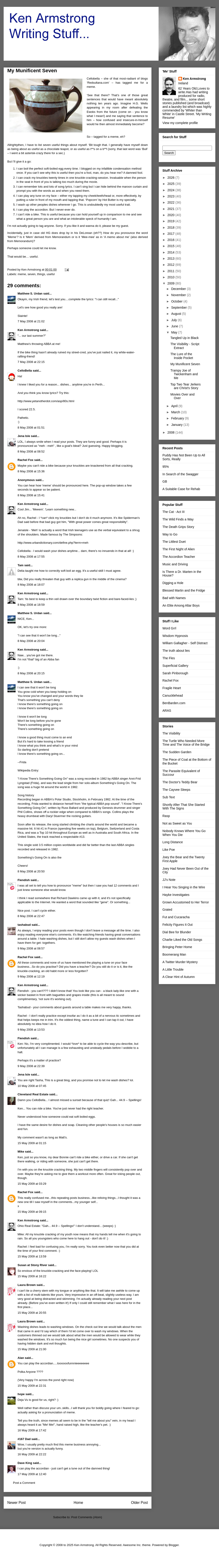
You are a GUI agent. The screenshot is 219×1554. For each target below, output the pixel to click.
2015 (171, 246)
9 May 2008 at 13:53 (31, 1029)
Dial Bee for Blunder (176, 932)
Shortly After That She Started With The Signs (183, 806)
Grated (167, 909)
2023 (171, 196)
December (179, 289)
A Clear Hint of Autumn (178, 977)
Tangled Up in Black (184, 338)
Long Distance (172, 842)
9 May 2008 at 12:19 (31, 976)
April (174, 406)
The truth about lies (176, 650)
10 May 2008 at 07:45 (32, 1086)
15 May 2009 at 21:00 (32, 1349)
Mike (21, 1151)
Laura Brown (27, 1285)
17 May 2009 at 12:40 (32, 1474)
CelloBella (25, 370)
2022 (171, 202)
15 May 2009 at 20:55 (32, 1312)
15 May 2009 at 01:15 (32, 1143)
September (179, 307)
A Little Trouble (173, 969)
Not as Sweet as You (177, 823)
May (174, 332)
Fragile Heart (171, 688)
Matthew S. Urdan (30, 293)
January (177, 425)
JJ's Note (168, 880)
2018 (171, 227)
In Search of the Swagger (180, 474)
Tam (20, 565)
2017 (171, 233)
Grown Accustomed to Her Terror (185, 902)
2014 (171, 252)
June (175, 326)
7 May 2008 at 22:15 (31, 362)
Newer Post (16, 1503)
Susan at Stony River (32, 1265)
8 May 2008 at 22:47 (31, 916)
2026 (171, 177)
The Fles (168, 658)
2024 (171, 190)
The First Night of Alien (178, 549)
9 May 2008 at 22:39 (31, 1066)
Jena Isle (24, 436)
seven (32, 274)
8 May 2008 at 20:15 (31, 673)
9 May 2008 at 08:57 (31, 948)
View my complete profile (180, 123)
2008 (171, 432)
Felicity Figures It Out (177, 924)
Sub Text (168, 797)
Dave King (25, 1463)
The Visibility (171, 733)
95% (165, 466)
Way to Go (169, 534)
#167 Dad (24, 1439)
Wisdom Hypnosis (175, 636)
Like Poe (168, 849)
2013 (171, 258)
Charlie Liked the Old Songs (182, 939)
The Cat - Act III (173, 512)
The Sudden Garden (176, 752)
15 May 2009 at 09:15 (32, 1211)
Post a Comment (24, 1482)
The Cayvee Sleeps (176, 789)
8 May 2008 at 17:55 (31, 556)
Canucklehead (172, 695)
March (176, 412)
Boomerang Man (174, 954)
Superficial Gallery (175, 665)
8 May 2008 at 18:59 (31, 604)
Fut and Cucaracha (176, 917)
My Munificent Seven (185, 364)
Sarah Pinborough (175, 673)
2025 (171, 184)
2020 (171, 215)
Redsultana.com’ (99, 82)
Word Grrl (169, 628)
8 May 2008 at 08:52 (31, 451)
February (178, 418)
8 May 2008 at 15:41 (31, 495)
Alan (21, 1358)
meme (22, 274)
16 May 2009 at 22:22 (32, 1454)
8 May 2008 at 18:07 (31, 584)
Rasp (166, 816)
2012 (171, 264)
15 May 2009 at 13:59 (32, 1256)
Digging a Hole (172, 583)
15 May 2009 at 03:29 (32, 1183)
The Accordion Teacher (178, 557)
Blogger (174, 1545)
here (85, 485)
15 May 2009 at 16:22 (32, 1276)
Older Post (139, 1503)
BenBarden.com (173, 703)
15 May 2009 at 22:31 (32, 1385)
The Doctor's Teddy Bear (179, 782)
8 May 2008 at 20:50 (31, 871)
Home (78, 1503)
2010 (171, 277)
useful (51, 274)
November (179, 295)
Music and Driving (175, 564)
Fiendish (24, 880)
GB (164, 481)
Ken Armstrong (28, 330)
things (41, 274)
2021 (171, 209)
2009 (171, 283)
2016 (171, 240)
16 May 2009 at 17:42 (32, 1430)
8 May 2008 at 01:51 (31, 427)
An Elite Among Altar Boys (181, 605)
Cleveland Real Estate (33, 1094)
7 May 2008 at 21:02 (31, 321)
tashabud (24, 924)
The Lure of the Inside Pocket (181, 356)
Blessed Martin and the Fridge (183, 590)
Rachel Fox (25, 460)
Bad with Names (174, 598)
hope (21, 1394)
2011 (171, 271)
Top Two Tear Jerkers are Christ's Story (185, 386)
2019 (171, 221)
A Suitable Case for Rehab (181, 489)
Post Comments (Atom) (86, 1517)
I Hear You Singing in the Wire (183, 887)
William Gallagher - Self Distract (185, 643)
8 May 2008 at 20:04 (31, 641)
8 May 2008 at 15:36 (31, 471)
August (176, 313)
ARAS (166, 710)
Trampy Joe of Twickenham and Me (184, 374)
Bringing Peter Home (177, 947)
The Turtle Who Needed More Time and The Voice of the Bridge (186, 743)
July (174, 320)
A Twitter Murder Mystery (180, 962)
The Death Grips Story (178, 527)
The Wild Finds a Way (177, 519)
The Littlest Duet (174, 541)
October (177, 301)
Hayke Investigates (175, 895)
